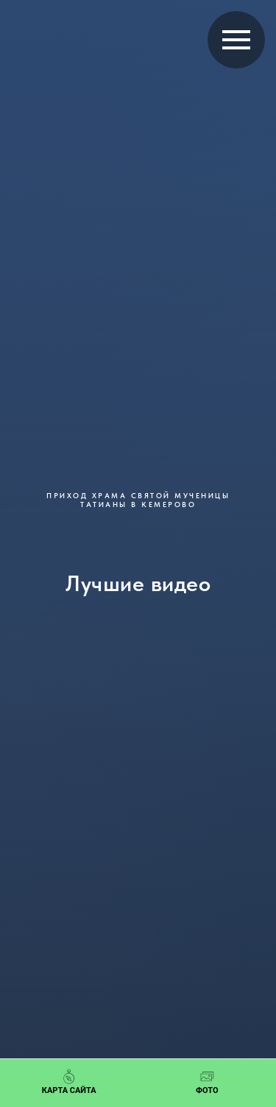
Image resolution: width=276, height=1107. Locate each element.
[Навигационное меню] (236, 39)
